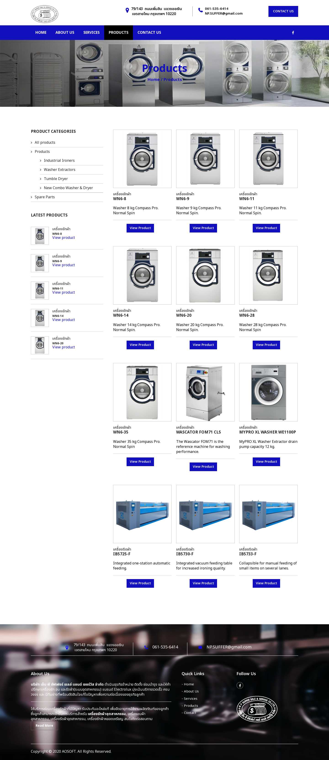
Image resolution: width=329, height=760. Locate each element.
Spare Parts (45, 197)
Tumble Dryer (56, 179)
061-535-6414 (216, 8)
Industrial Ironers (59, 160)
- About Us (190, 691)
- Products (190, 705)
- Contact (189, 713)
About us (65, 32)
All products (45, 142)
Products (118, 32)
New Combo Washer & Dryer (68, 188)
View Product (140, 228)
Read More (44, 725)
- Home (188, 684)
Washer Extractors (59, 169)
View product (63, 237)
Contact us (283, 11)
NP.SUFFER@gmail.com (224, 13)
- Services (189, 698)
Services (91, 32)
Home (40, 32)
